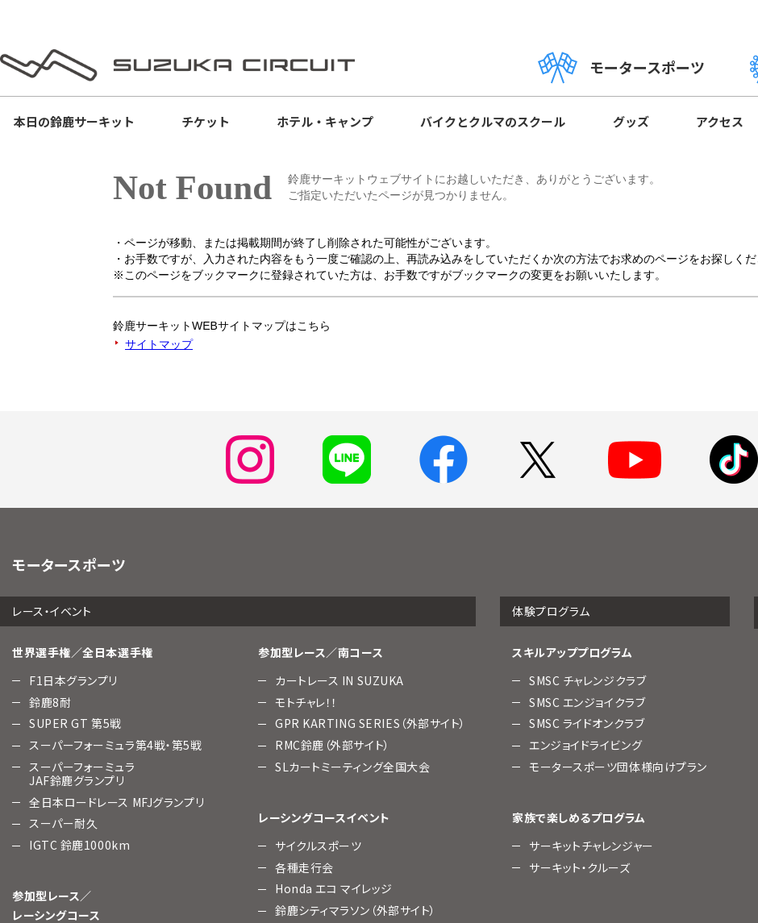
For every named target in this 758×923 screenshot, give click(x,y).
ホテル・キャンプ (325, 121)
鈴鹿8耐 (50, 702)
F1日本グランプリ (73, 680)
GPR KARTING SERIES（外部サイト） (370, 723)
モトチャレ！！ (306, 702)
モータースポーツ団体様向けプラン (618, 767)
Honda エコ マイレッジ (334, 888)
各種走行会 (304, 867)
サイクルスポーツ (318, 846)
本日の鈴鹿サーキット (74, 121)
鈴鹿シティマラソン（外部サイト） (355, 910)
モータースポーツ (621, 67)
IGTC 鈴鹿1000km (79, 845)
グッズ (631, 121)
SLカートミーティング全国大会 (352, 767)
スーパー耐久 (63, 823)
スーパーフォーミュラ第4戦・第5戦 (115, 745)
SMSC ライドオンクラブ (586, 723)
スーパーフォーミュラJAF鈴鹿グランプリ (82, 773)
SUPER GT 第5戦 (75, 723)
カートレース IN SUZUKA (339, 680)
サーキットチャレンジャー (591, 846)
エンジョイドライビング (585, 745)
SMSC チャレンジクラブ (587, 680)
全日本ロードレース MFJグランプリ (116, 802)
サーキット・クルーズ (580, 867)
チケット (205, 121)
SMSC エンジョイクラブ (587, 702)
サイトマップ (159, 344)
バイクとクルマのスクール (492, 121)
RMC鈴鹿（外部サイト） (332, 745)
